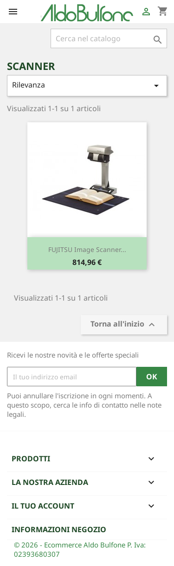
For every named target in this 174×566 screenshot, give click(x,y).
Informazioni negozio (59, 529)
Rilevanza (87, 85)
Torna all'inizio (123, 325)
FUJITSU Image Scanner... (87, 249)
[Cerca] (109, 38)
